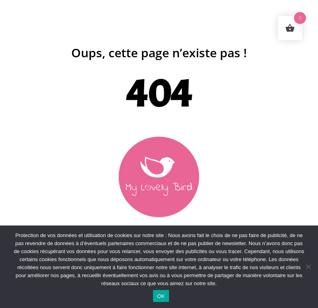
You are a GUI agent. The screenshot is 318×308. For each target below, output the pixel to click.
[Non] (308, 267)
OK (161, 296)
